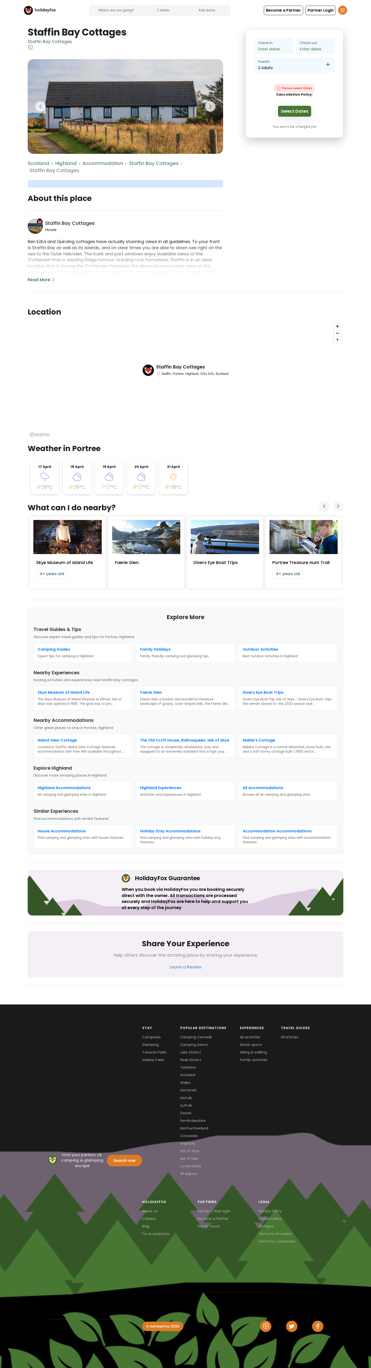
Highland (66, 163)
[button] (283, 10)
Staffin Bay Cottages (50, 41)
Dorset (186, 1113)
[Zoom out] (337, 333)
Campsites (151, 1037)
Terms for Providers (275, 1233)
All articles (289, 1037)
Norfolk (186, 1098)
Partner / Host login (214, 1211)
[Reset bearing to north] (337, 340)
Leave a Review (186, 967)
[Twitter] (291, 1326)
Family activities (253, 1059)
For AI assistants (155, 1233)
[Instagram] (265, 1326)
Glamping (150, 1044)
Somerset (188, 1090)
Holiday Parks (153, 1059)
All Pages (266, 1226)
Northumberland (194, 1128)
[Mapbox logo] (39, 434)
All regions (189, 1173)
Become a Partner (213, 1218)
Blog (145, 1226)
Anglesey (188, 1143)
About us (149, 1211)
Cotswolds (189, 1135)
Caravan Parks (154, 1052)
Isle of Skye (189, 1151)
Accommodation (103, 163)
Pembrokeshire (193, 1120)
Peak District (190, 1059)
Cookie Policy (270, 1218)
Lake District (190, 1052)
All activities (250, 1037)
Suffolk (186, 1105)
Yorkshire (188, 1067)
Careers (149, 1218)
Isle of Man (189, 1158)
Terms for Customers (277, 1241)
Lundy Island (190, 1166)
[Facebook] (317, 1326)
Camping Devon (194, 1044)
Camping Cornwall (196, 1037)
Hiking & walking (253, 1052)
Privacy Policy (270, 1211)
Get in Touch (209, 1226)
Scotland (38, 163)
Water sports (251, 1044)
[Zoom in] (337, 326)
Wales (185, 1082)
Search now (124, 1160)
